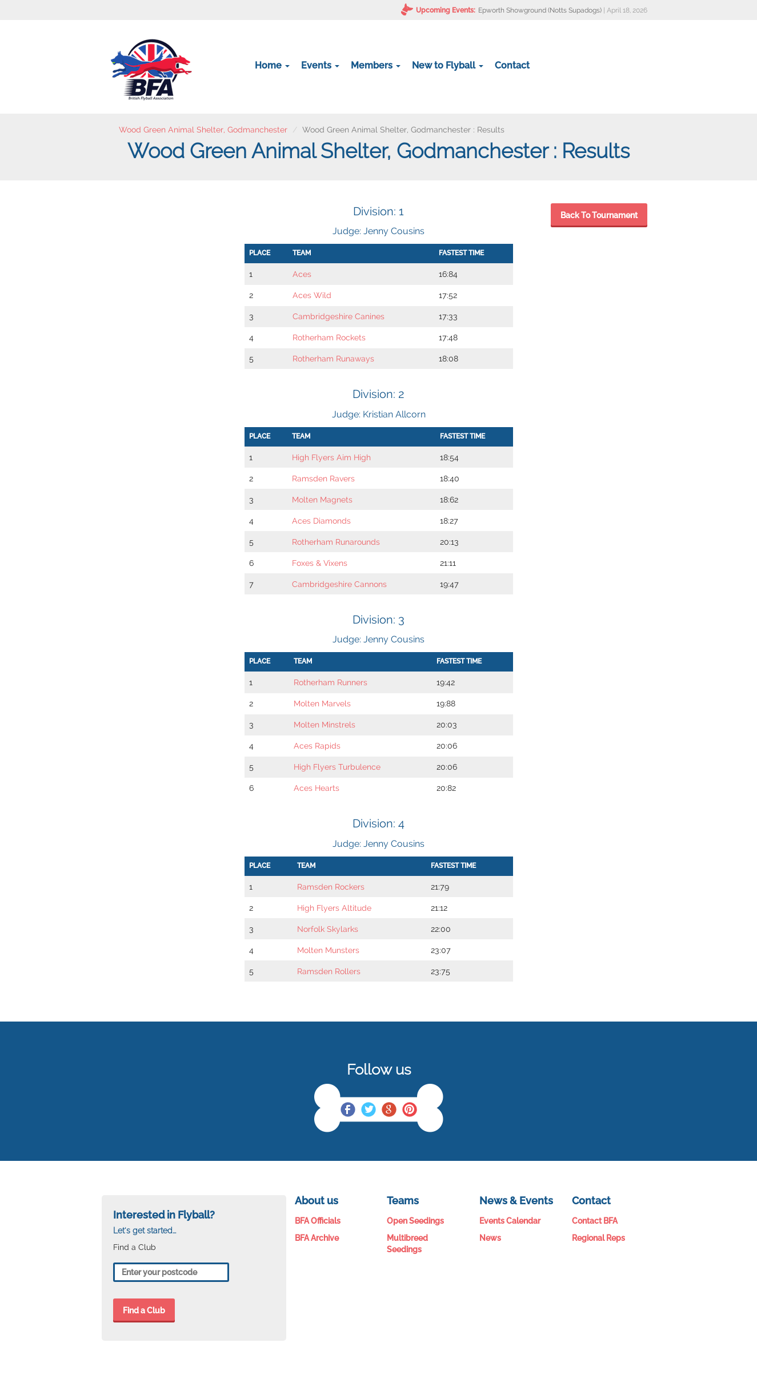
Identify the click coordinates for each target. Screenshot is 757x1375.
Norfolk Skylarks (327, 929)
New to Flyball (447, 65)
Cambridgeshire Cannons (339, 584)
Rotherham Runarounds (336, 541)
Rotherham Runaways (333, 358)
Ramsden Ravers (323, 478)
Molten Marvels (322, 703)
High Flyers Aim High (331, 457)
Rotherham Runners (330, 682)
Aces (302, 274)
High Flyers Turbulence (337, 766)
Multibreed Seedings (407, 1243)
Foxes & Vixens (319, 563)
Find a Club (144, 1310)
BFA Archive (317, 1238)
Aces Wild (312, 295)
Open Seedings (415, 1220)
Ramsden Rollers (329, 971)
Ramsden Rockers (331, 886)
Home (272, 65)
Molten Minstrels (324, 724)
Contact (512, 65)
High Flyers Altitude (334, 907)
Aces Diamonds (321, 520)
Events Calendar (509, 1220)
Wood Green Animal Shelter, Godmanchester (203, 129)
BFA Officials (318, 1220)
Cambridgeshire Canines (338, 316)
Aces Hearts (316, 788)
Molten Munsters (328, 950)
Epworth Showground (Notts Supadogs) (540, 10)
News (490, 1238)
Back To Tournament (599, 215)
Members (375, 65)
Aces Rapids (317, 745)
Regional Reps (598, 1238)
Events (320, 65)
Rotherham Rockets (329, 337)
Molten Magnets (322, 499)
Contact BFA (595, 1220)
